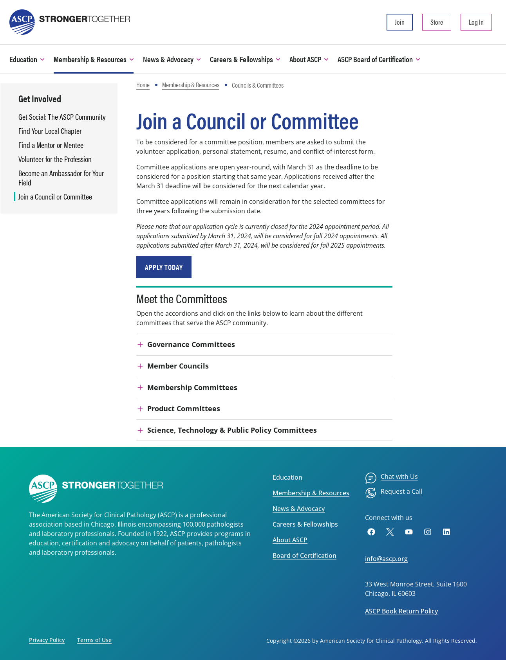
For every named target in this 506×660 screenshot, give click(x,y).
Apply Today (164, 267)
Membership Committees (192, 387)
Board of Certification (304, 555)
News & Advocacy (299, 508)
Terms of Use (94, 640)
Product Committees (183, 408)
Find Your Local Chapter (50, 130)
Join (400, 22)
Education (287, 477)
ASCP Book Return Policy (401, 611)
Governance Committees (191, 344)
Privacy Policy (47, 640)
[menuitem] (391, 478)
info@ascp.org (386, 558)
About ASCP (290, 540)
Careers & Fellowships (305, 524)
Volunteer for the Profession (55, 159)
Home (143, 84)
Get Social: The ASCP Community (62, 116)
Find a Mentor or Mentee (50, 144)
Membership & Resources (190, 84)
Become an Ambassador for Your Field (61, 177)
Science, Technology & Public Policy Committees (232, 430)
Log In (476, 22)
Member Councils (178, 365)
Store (436, 22)
